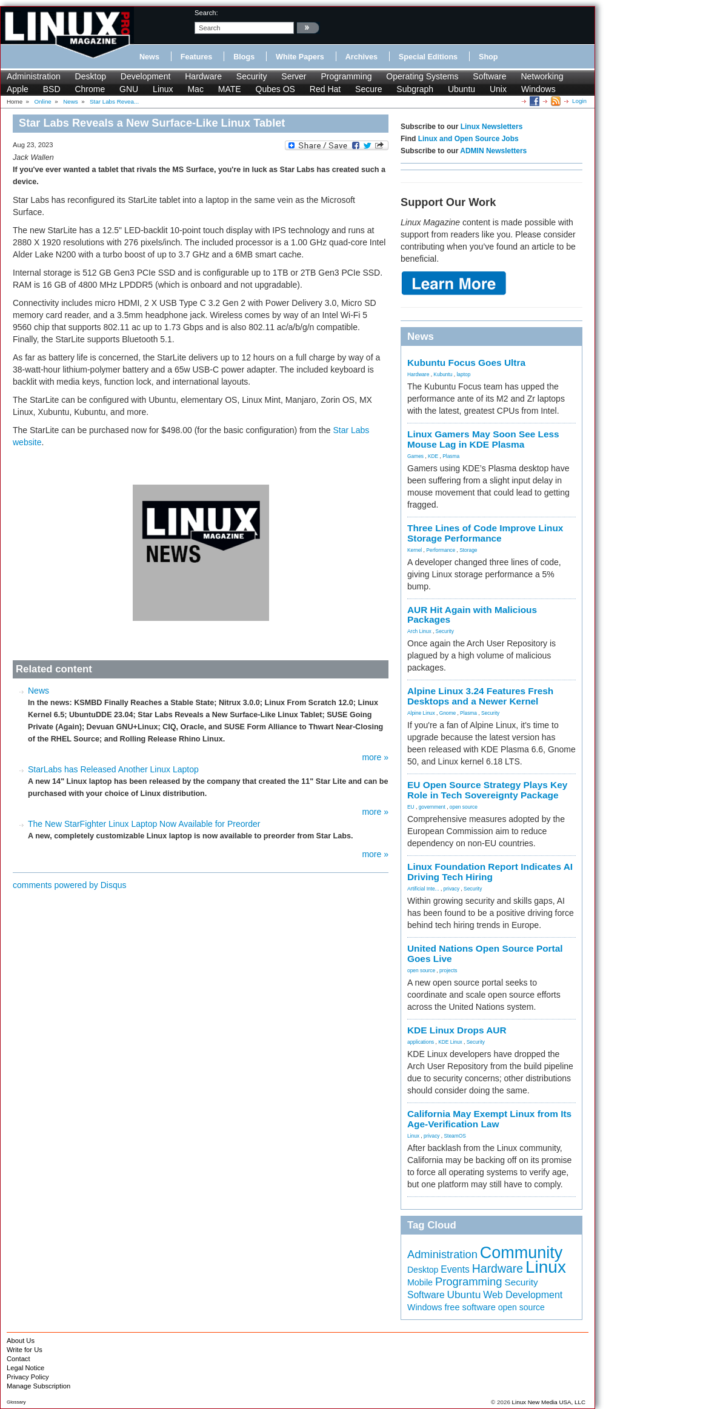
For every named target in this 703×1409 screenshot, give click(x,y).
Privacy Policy (28, 1377)
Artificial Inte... (423, 889)
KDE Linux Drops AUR (457, 1030)
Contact (18, 1358)
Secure (368, 89)
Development (146, 76)
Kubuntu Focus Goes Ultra (466, 362)
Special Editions (428, 57)
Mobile (420, 1282)
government (432, 807)
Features (197, 57)
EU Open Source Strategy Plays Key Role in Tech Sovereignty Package (487, 790)
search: (206, 12)
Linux (163, 89)
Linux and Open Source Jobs (468, 138)
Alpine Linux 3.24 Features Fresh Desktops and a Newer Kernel (480, 696)
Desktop (90, 76)
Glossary (16, 1402)
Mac (195, 89)
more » (375, 757)
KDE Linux (450, 1042)
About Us (21, 1340)
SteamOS (455, 1136)
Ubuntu (461, 89)
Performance (440, 550)
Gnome (447, 713)
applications (420, 1042)
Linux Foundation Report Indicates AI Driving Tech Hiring (490, 871)
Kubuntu (442, 374)
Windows (538, 89)
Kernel (414, 550)
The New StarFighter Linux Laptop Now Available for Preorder (144, 824)
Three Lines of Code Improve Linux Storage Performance (485, 533)
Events (455, 1269)
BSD (52, 89)
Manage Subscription (38, 1386)
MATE (229, 89)
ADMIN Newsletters (493, 151)
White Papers (300, 57)
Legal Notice (25, 1367)
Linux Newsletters (492, 126)
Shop (488, 57)
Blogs (244, 57)
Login (579, 101)
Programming (346, 76)
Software (489, 76)
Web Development (522, 1295)
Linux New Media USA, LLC (548, 1402)
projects (448, 970)
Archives (361, 57)
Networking (542, 76)
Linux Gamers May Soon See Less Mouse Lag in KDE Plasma (483, 439)
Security (251, 76)
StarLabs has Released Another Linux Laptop (113, 769)
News (149, 57)
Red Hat (325, 89)
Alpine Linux (421, 713)
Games (415, 456)
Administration (34, 76)
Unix (498, 89)
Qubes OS (275, 89)
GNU (128, 89)
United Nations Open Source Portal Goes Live (485, 953)
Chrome (90, 89)
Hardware (203, 76)
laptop (463, 374)
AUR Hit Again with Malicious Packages (472, 615)
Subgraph (414, 89)
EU (411, 807)
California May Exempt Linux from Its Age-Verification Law (489, 1119)
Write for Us (24, 1349)
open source (464, 807)
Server (293, 76)
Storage (468, 550)
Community (521, 1253)
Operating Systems (422, 76)
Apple (17, 89)
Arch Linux (419, 631)
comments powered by (70, 885)
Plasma (450, 456)
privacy (452, 889)
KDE (433, 456)
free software (469, 1307)
